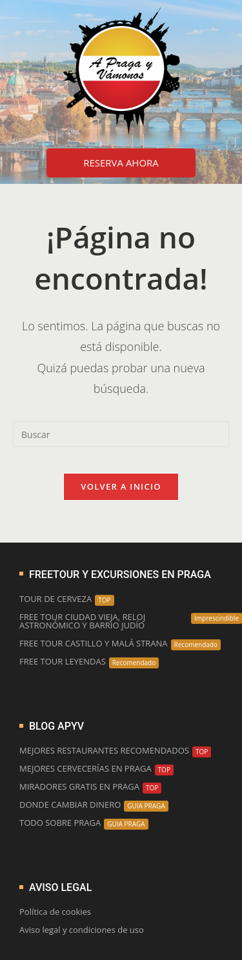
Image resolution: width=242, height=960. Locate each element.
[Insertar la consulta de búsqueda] (121, 434)
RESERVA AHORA (121, 162)
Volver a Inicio (121, 486)
